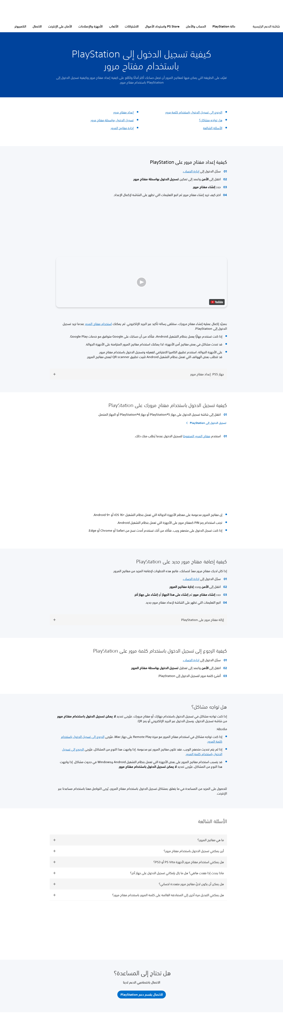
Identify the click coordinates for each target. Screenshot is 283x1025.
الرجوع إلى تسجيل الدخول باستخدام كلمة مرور (193, 112)
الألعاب (113, 26)
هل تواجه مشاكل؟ (210, 120)
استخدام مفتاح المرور (98, 324)
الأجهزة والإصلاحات (90, 26)
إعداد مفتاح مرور (123, 112)
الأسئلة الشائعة (212, 128)
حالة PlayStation (223, 26)
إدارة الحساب (191, 171)
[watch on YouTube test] (217, 302)
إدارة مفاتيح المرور (122, 128)
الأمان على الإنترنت (60, 26)
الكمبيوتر (20, 26)
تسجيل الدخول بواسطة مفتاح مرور (112, 120)
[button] (141, 282)
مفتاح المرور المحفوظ (196, 436)
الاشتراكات (132, 26)
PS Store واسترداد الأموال (162, 26)
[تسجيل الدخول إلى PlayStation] (205, 423)
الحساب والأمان (196, 26)
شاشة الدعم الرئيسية (266, 26)
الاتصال (37, 26)
